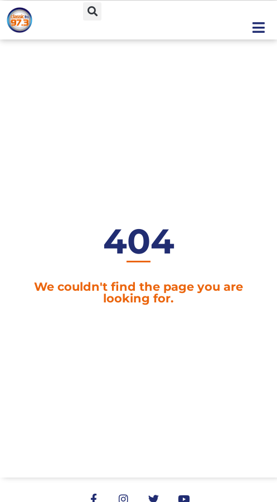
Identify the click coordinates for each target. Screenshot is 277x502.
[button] (92, 11)
